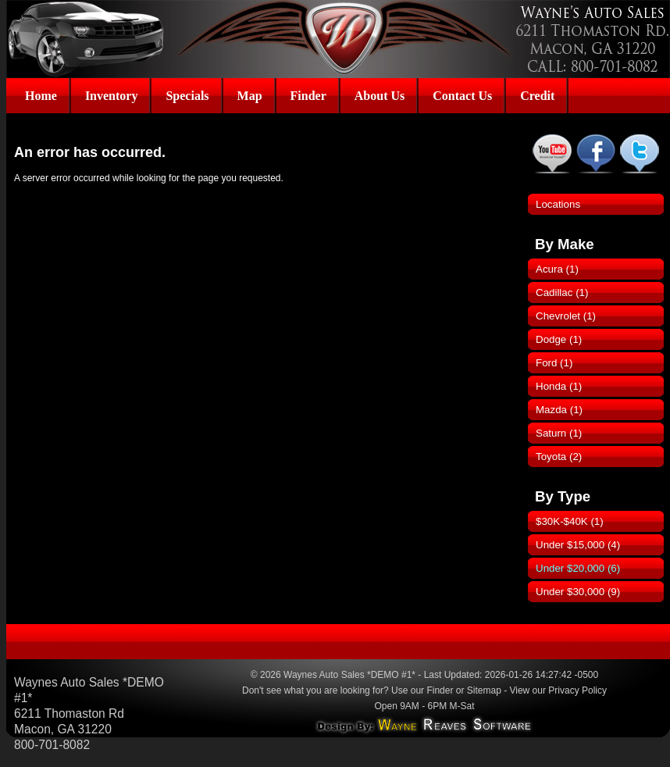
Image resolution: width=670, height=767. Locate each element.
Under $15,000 (578, 545)
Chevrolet (566, 316)
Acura (557, 269)
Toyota (559, 456)
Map (249, 95)
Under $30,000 (578, 592)
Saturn (559, 433)
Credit (537, 95)
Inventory (111, 95)
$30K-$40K (570, 521)
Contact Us (462, 95)
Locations (558, 204)
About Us (379, 95)
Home (41, 95)
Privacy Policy (577, 690)
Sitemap (484, 690)
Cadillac (562, 292)
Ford (554, 363)
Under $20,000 (578, 568)
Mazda (559, 410)
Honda (559, 386)
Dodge (559, 339)
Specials (187, 95)
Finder (308, 95)
